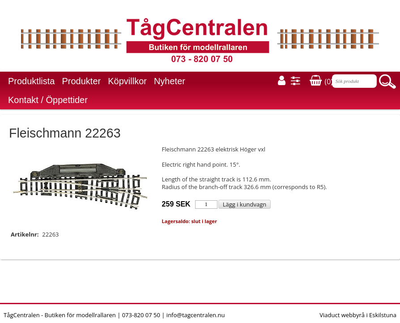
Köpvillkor (127, 81)
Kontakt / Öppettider (48, 100)
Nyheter (169, 81)
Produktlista (31, 81)
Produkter (81, 81)
